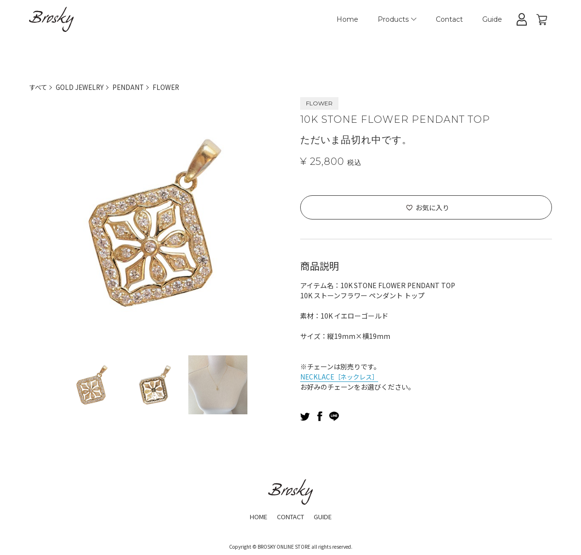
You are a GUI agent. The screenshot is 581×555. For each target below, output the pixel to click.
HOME (254, 516)
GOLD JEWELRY (82, 87)
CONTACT (290, 516)
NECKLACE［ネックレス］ (341, 376)
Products (397, 19)
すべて (38, 87)
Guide (492, 19)
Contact (449, 19)
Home (347, 19)
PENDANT (132, 87)
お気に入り (432, 207)
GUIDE (326, 516)
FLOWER (170, 87)
